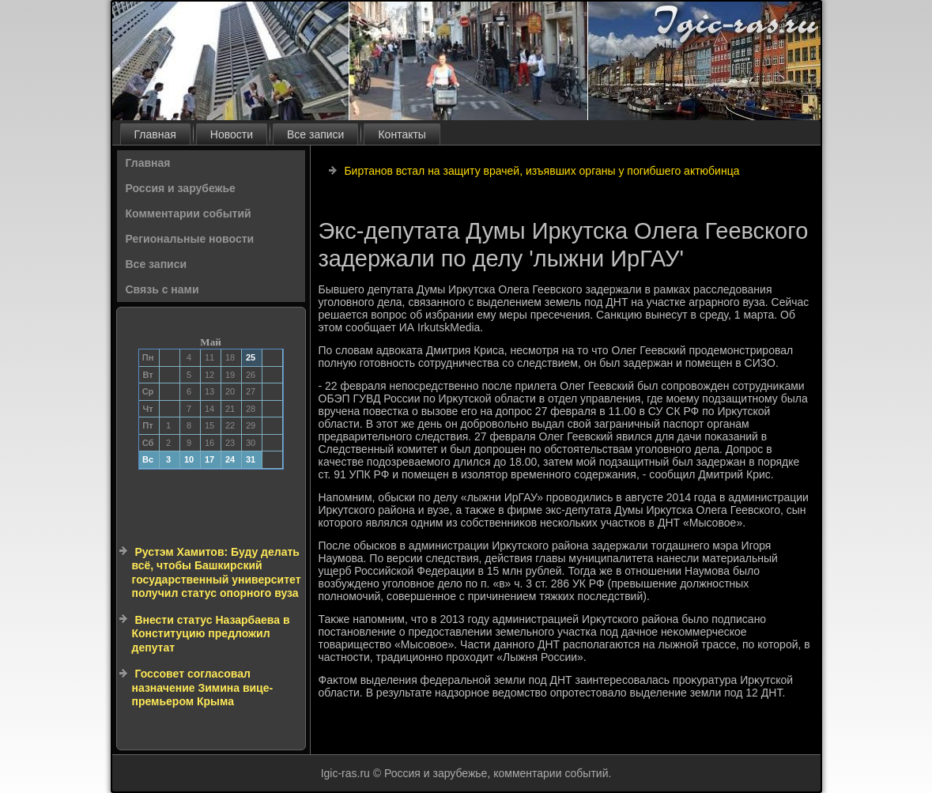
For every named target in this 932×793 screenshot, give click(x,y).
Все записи (315, 134)
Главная (155, 134)
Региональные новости (190, 238)
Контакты (401, 134)
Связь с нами (162, 289)
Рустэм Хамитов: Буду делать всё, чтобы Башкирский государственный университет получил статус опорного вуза (216, 573)
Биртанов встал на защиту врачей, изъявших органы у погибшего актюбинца (541, 170)
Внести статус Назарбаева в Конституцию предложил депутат (211, 634)
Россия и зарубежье (181, 188)
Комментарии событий (188, 213)
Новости (231, 134)
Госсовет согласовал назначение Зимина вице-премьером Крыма (203, 687)
